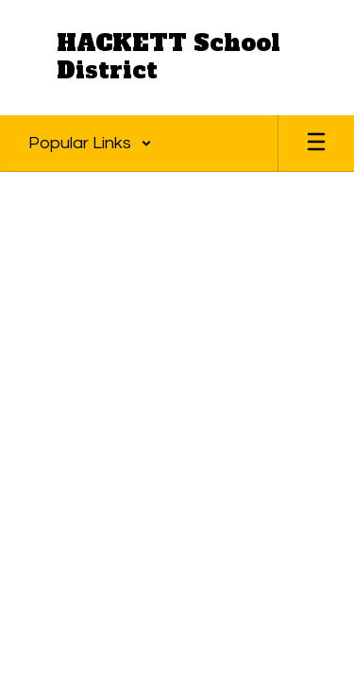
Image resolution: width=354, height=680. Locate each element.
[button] (90, 143)
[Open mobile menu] (316, 143)
